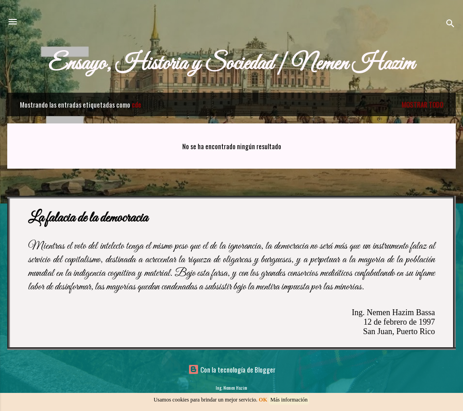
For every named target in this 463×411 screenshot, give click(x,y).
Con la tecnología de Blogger (231, 369)
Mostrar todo (422, 104)
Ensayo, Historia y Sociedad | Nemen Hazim (231, 64)
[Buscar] (450, 24)
